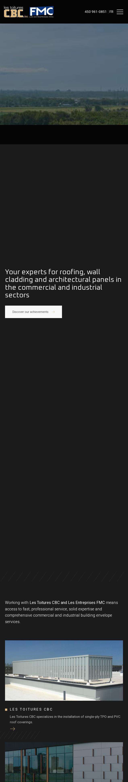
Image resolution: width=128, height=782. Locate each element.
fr (111, 11)
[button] (120, 12)
